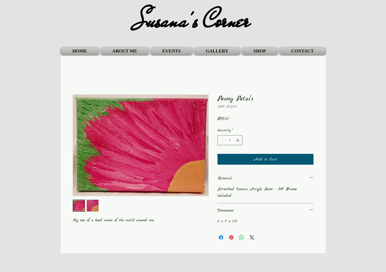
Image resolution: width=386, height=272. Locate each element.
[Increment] (238, 140)
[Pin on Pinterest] (231, 237)
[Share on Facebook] (221, 237)
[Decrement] (221, 140)
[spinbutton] (230, 140)
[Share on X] (252, 237)
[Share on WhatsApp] (241, 237)
